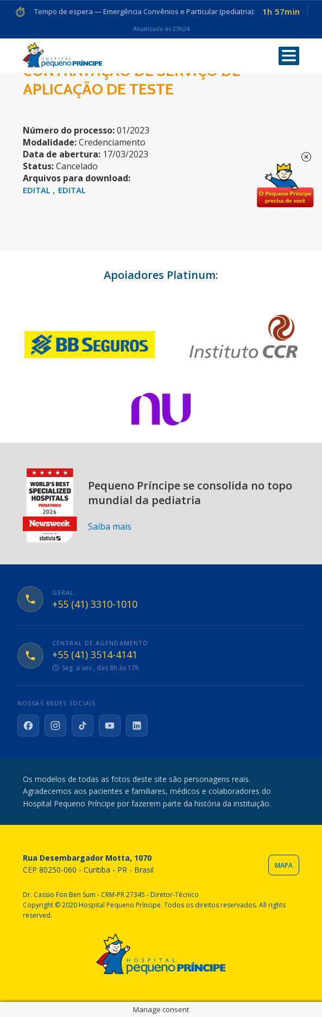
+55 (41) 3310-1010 (94, 605)
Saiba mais (109, 526)
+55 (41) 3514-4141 (94, 655)
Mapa (284, 865)
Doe (285, 185)
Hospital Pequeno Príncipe (62, 55)
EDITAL (38, 190)
